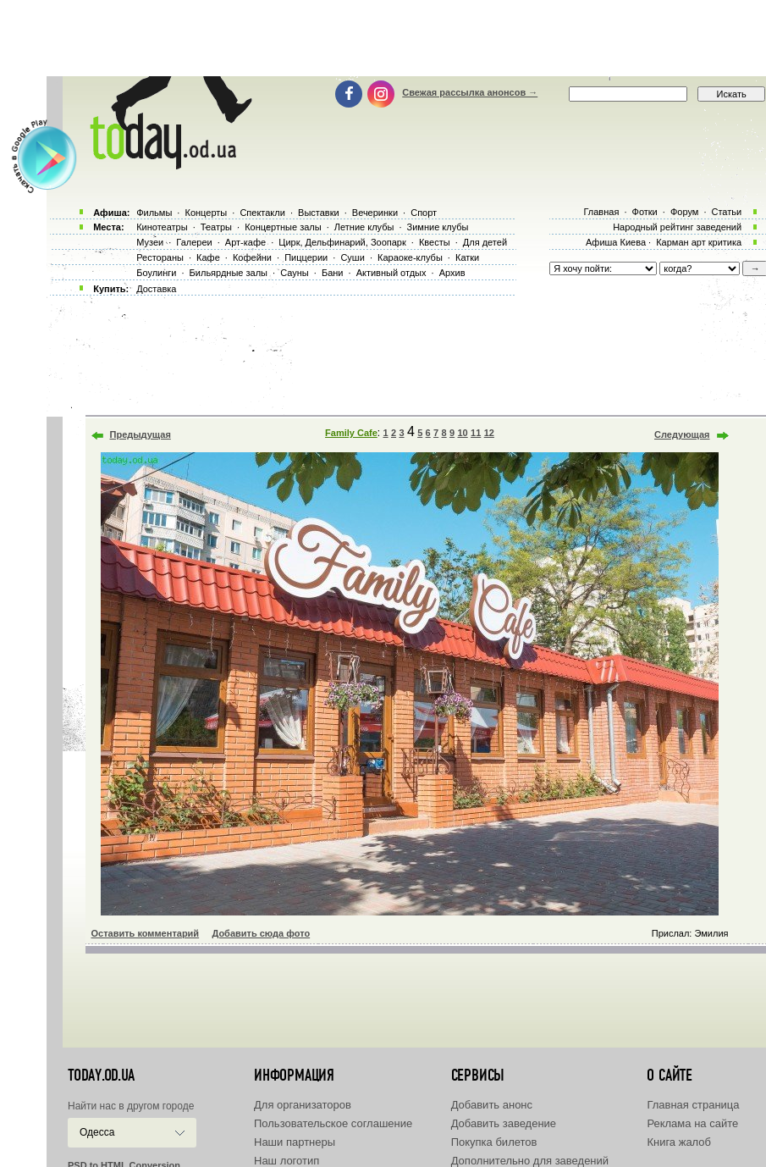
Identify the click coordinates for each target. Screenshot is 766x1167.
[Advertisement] (383, 38)
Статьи (727, 212)
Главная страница (693, 1104)
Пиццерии (306, 257)
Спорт (424, 212)
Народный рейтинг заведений (677, 227)
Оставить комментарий (145, 933)
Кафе (208, 257)
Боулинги (156, 273)
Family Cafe (351, 433)
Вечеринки (375, 212)
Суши (352, 257)
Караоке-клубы (410, 257)
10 (462, 433)
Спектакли (262, 212)
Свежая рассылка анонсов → (469, 92)
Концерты (206, 212)
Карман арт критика (698, 242)
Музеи (149, 242)
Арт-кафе (245, 242)
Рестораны (160, 257)
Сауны (294, 273)
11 (476, 433)
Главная (601, 212)
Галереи (194, 242)
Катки (467, 257)
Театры (216, 227)
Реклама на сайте (692, 1123)
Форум (684, 212)
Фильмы (154, 212)
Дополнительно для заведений (530, 1160)
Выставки (318, 212)
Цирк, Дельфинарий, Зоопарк (341, 242)
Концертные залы (283, 227)
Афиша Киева (616, 242)
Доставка (156, 289)
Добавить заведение (503, 1123)
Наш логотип (286, 1160)
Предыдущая (140, 434)
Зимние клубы (438, 227)
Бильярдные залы (228, 273)
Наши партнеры (294, 1142)
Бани (333, 273)
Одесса (97, 1132)
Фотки (645, 212)
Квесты (434, 242)
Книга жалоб (679, 1142)
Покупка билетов (494, 1142)
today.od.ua (101, 1075)
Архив (452, 273)
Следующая (681, 434)
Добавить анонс (491, 1104)
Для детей (485, 242)
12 (489, 433)
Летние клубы (364, 227)
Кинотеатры (161, 227)
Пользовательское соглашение (333, 1123)
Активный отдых (391, 273)
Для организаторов (302, 1104)
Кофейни (252, 257)
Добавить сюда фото (261, 933)
